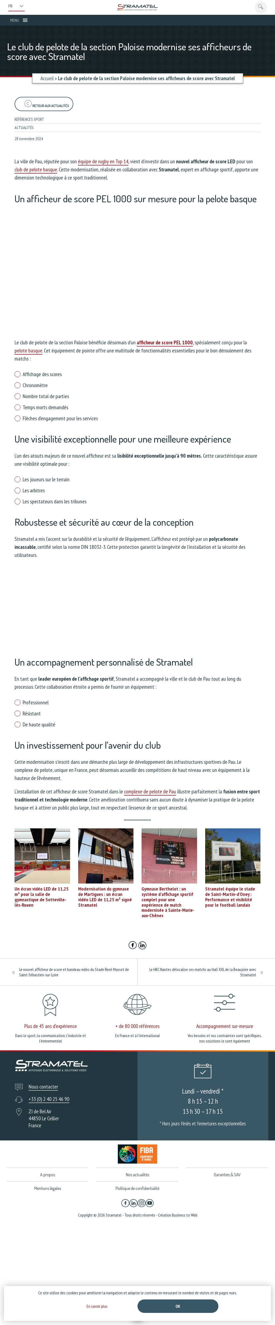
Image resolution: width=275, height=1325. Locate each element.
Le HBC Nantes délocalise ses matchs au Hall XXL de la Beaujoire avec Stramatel (202, 972)
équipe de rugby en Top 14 (103, 161)
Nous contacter (43, 1086)
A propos (47, 1174)
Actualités (24, 127)
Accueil (47, 78)
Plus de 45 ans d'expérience (50, 1026)
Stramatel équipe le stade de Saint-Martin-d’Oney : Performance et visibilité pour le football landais (230, 897)
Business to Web (184, 1215)
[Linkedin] (133, 1203)
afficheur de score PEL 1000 (165, 342)
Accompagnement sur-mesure (224, 1026)
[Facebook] (125, 1203)
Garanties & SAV (227, 1174)
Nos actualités (137, 1174)
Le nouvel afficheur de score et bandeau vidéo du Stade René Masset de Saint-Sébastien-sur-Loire (74, 972)
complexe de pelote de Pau (150, 791)
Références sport (29, 119)
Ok (178, 1306)
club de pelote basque (36, 169)
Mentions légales (47, 1188)
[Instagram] (142, 1203)
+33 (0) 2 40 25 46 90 (49, 1099)
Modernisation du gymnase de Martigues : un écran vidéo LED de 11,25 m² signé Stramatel (105, 897)
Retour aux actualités (47, 104)
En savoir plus (97, 1306)
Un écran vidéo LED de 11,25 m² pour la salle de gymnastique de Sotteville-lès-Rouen (41, 897)
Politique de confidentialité (137, 1188)
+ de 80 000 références (137, 1026)
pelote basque (28, 350)
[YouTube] (150, 1203)
